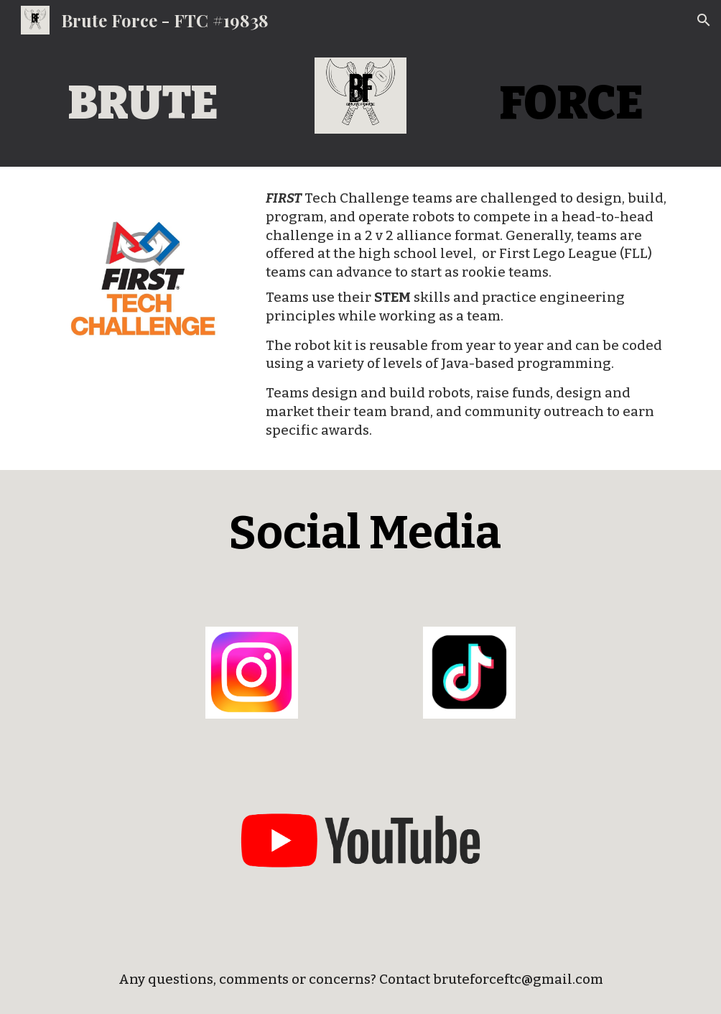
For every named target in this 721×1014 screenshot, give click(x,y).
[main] (142, 103)
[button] (704, 20)
